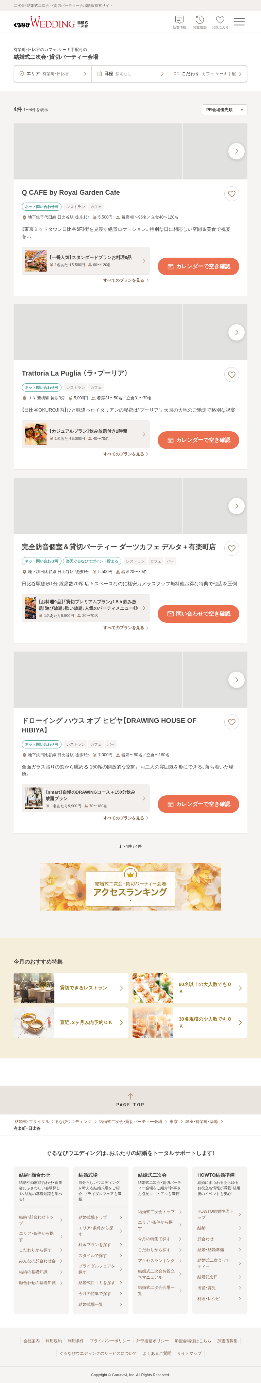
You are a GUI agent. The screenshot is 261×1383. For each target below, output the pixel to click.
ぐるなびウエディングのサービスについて (98, 1353)
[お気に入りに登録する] (231, 193)
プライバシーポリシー (110, 1340)
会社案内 (31, 1340)
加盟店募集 (227, 1340)
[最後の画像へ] (236, 151)
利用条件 (76, 1340)
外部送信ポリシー (152, 1340)
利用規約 (54, 1340)
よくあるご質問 (157, 1353)
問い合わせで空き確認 (198, 614)
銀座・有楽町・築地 (201, 1121)
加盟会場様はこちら (193, 1340)
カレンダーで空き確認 (198, 266)
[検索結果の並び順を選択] (224, 109)
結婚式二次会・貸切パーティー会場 (130, 1121)
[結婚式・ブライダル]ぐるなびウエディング (52, 1121)
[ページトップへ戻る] (130, 1100)
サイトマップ (189, 1353)
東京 (174, 1121)
